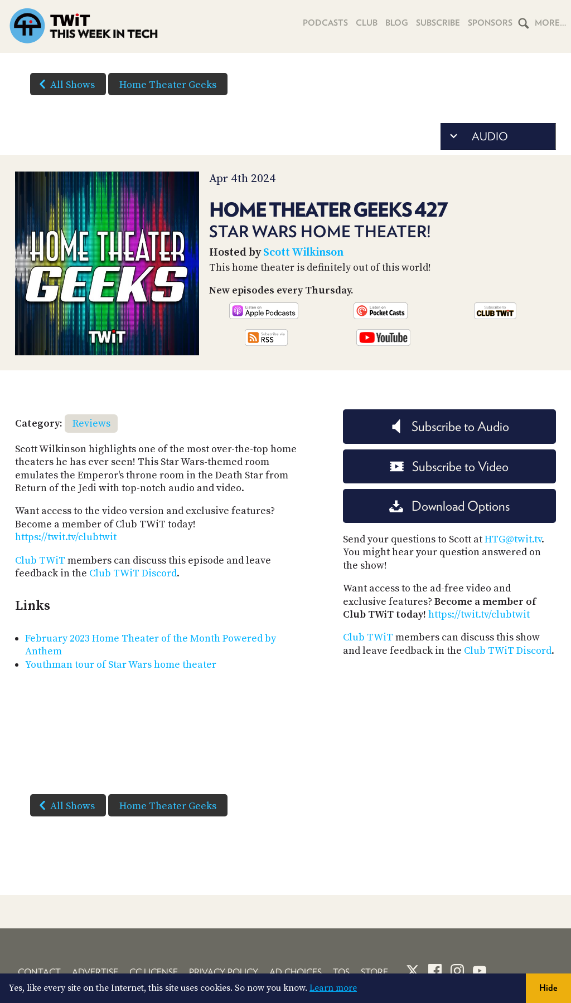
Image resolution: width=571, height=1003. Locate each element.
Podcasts (325, 23)
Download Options (449, 506)
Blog (396, 23)
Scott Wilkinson (303, 253)
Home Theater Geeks (167, 85)
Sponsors (490, 23)
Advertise (95, 972)
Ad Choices (295, 972)
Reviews (91, 423)
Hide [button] (548, 987)
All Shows (65, 84)
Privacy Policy (223, 972)
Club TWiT (40, 560)
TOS (341, 972)
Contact (39, 972)
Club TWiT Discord (133, 573)
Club (367, 23)
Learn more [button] (333, 988)
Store (374, 972)
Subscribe (438, 23)
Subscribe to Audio (449, 426)
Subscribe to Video (449, 466)
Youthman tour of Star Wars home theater (120, 664)
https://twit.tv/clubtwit (66, 537)
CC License (153, 972)
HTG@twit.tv (513, 539)
